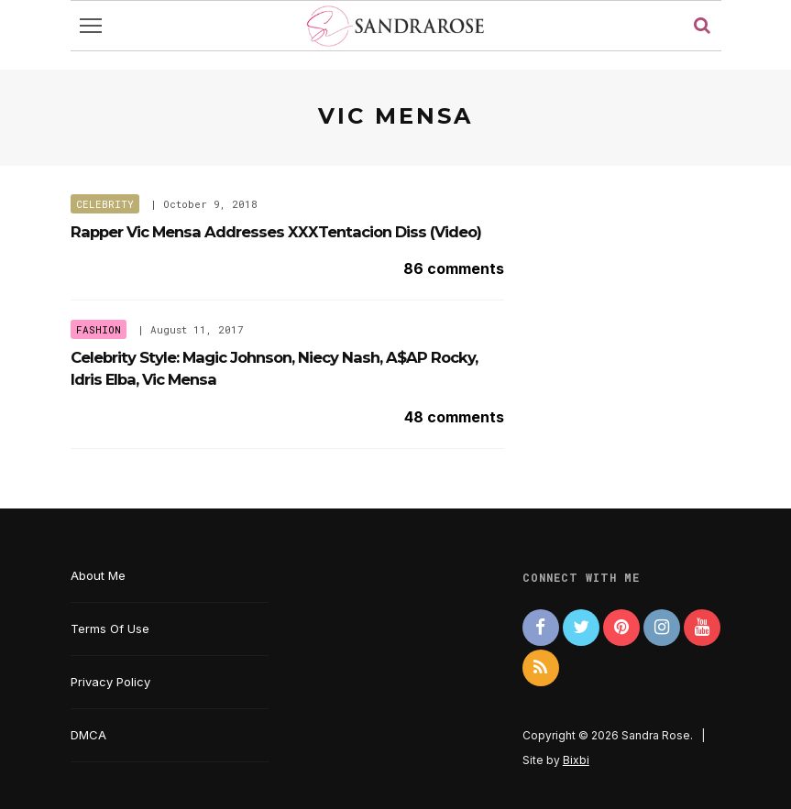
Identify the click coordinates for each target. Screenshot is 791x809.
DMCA (88, 734)
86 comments (453, 268)
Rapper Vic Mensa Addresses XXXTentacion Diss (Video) (276, 232)
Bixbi (576, 760)
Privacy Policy (110, 681)
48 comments (454, 417)
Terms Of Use (110, 628)
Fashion (98, 329)
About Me (98, 575)
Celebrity (105, 204)
